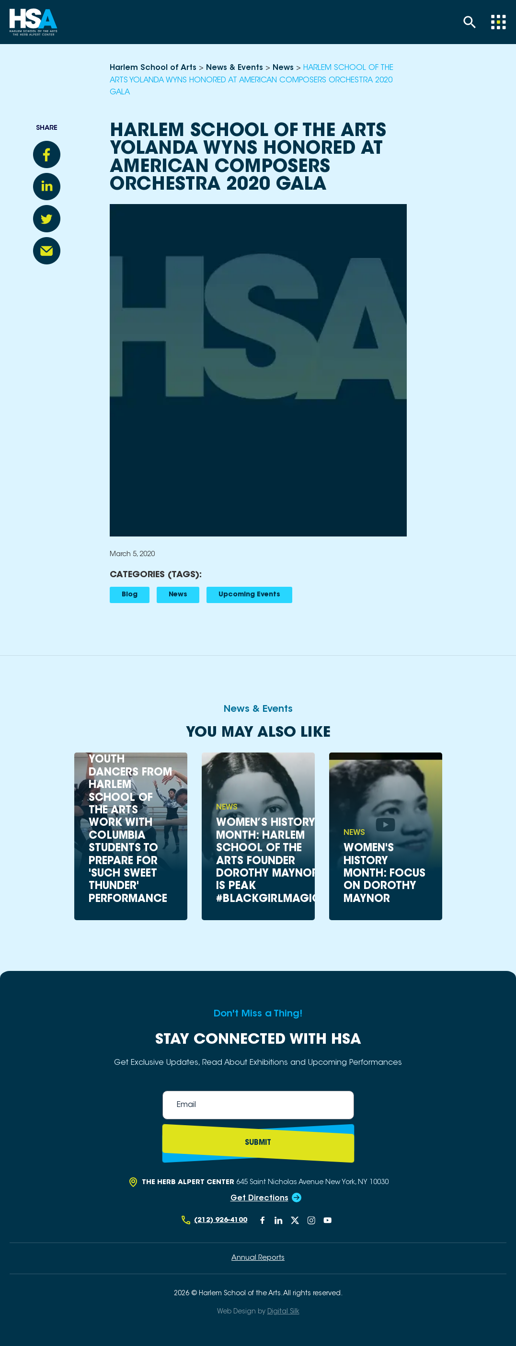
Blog (130, 595)
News (178, 595)
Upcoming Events (249, 595)
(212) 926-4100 (220, 1220)
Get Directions (259, 1198)
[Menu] (498, 22)
